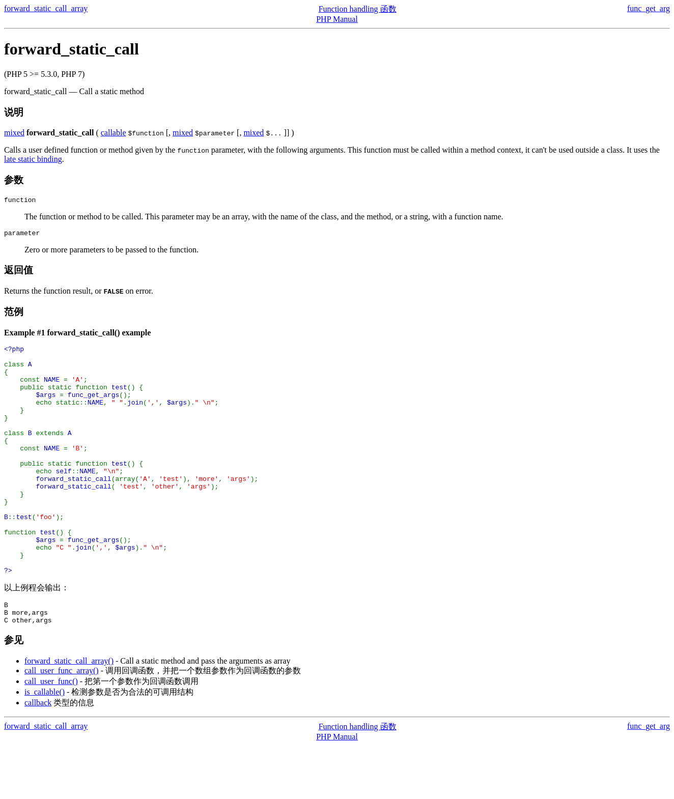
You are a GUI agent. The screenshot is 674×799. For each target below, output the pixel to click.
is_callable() (44, 745)
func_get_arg (648, 8)
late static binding (33, 159)
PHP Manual (337, 19)
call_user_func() (51, 734)
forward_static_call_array (46, 8)
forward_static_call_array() (69, 714)
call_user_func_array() (61, 724)
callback (37, 756)
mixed (14, 132)
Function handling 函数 (358, 9)
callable (113, 132)
